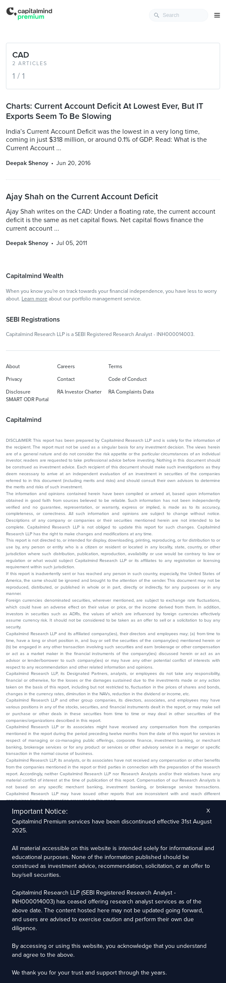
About (13, 366)
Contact (66, 379)
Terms (115, 366)
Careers (66, 366)
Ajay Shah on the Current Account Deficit (82, 197)
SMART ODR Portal (27, 399)
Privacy (14, 379)
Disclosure (18, 392)
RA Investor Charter (79, 392)
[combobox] (178, 15)
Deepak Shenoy (27, 163)
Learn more (34, 299)
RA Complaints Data (131, 392)
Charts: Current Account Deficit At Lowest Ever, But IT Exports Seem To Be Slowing (104, 111)
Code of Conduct (127, 379)
